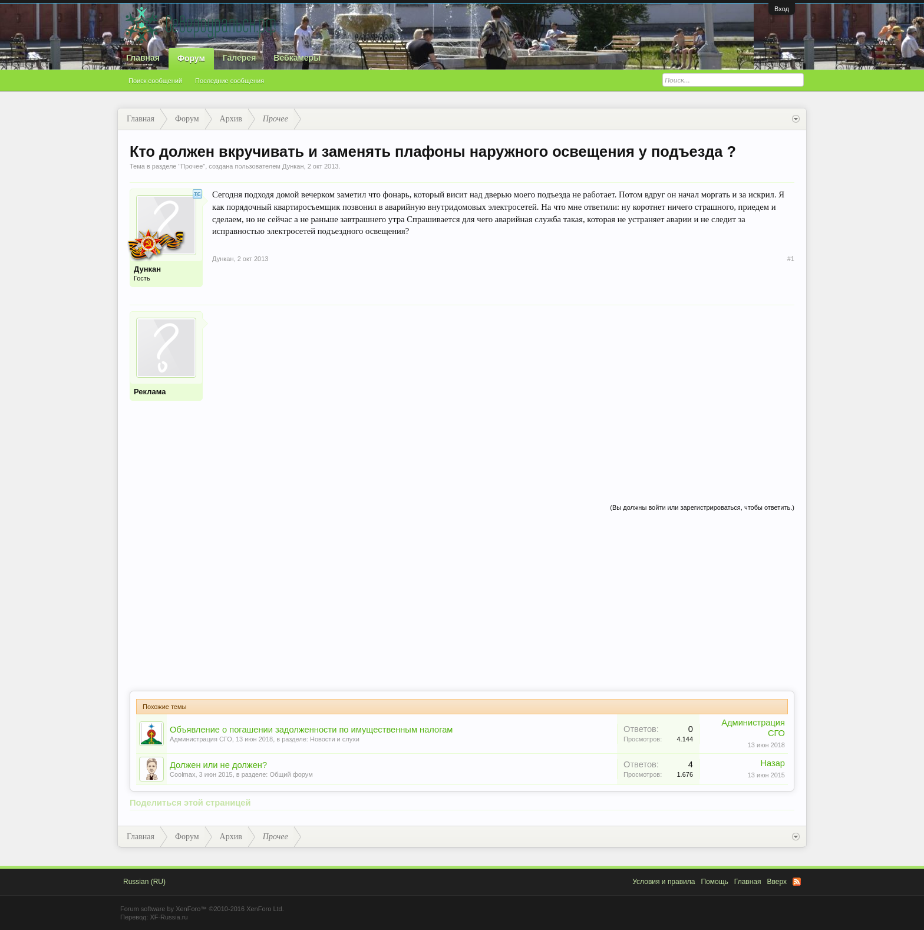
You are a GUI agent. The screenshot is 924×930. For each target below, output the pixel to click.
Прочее (191, 166)
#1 (790, 258)
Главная (143, 57)
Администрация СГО (201, 739)
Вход (781, 8)
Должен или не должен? (218, 765)
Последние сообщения (229, 80)
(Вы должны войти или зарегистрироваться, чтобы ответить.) (702, 507)
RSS (797, 882)
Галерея (239, 57)
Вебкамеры (297, 57)
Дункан (293, 166)
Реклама (150, 391)
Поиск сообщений (155, 80)
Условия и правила (663, 882)
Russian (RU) (144, 882)
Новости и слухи (334, 739)
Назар (772, 763)
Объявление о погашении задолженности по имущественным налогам (311, 729)
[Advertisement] (503, 393)
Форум (191, 58)
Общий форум (290, 774)
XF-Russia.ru (168, 917)
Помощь (714, 882)
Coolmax (182, 774)
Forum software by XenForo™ (202, 908)
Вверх (777, 882)
